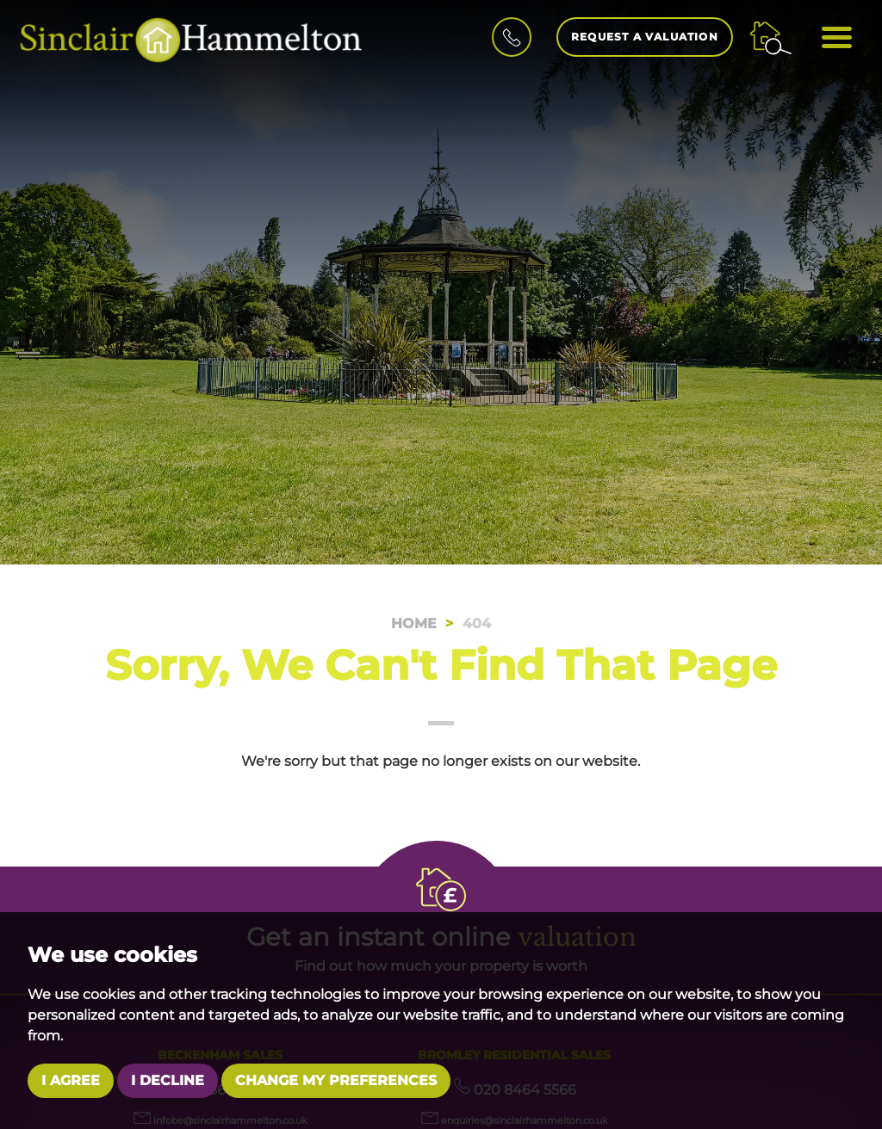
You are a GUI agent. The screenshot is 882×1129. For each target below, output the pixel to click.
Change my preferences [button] (336, 1080)
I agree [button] (70, 1080)
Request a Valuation (644, 36)
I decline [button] (167, 1080)
